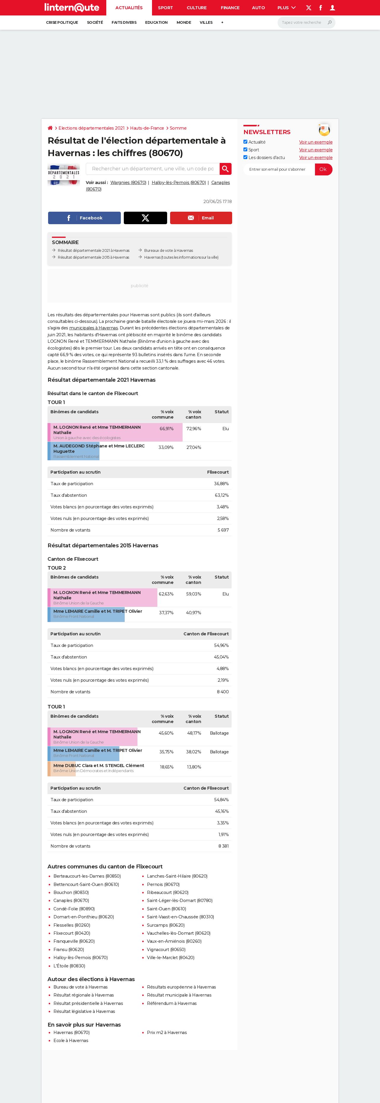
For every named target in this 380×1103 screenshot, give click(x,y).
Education (156, 22)
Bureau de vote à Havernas (80, 987)
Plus (287, 7)
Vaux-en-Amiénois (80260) (174, 941)
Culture (197, 7)
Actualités (128, 7)
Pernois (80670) (163, 884)
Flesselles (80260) (71, 925)
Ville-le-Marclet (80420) (170, 957)
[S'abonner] (287, 169)
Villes (206, 22)
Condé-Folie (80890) (74, 909)
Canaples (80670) (71, 900)
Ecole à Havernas (70, 1040)
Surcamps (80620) (165, 925)
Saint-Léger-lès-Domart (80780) (179, 900)
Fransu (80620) (68, 949)
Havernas (152, 257)
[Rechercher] (306, 23)
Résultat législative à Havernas (84, 1011)
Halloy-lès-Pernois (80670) (179, 182)
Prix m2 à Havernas (167, 1032)
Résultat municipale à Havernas (179, 995)
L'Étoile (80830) (69, 966)
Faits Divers (124, 22)
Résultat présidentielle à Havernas (88, 1003)
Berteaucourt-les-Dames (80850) (87, 876)
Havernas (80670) (71, 1032)
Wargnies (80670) (128, 182)
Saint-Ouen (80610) (166, 909)
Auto (258, 7)
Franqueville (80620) (73, 941)
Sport (165, 7)
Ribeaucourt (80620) (168, 892)
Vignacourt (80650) (166, 949)
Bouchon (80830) (71, 892)
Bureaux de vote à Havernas (168, 250)
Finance (230, 7)
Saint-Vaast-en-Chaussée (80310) (180, 917)
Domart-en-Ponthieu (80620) (83, 917)
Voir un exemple (316, 142)
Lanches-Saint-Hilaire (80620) (177, 876)
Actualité (254, 142)
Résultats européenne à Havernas (181, 987)
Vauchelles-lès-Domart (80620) (178, 933)
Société (95, 22)
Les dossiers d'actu (264, 157)
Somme (178, 128)
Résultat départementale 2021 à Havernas (93, 250)
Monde (184, 22)
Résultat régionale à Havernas (83, 995)
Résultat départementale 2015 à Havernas (93, 257)
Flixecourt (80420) (71, 933)
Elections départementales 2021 (91, 128)
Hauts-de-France (147, 128)
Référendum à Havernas (172, 1003)
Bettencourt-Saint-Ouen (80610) (86, 884)
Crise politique (62, 22)
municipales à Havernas (93, 328)
